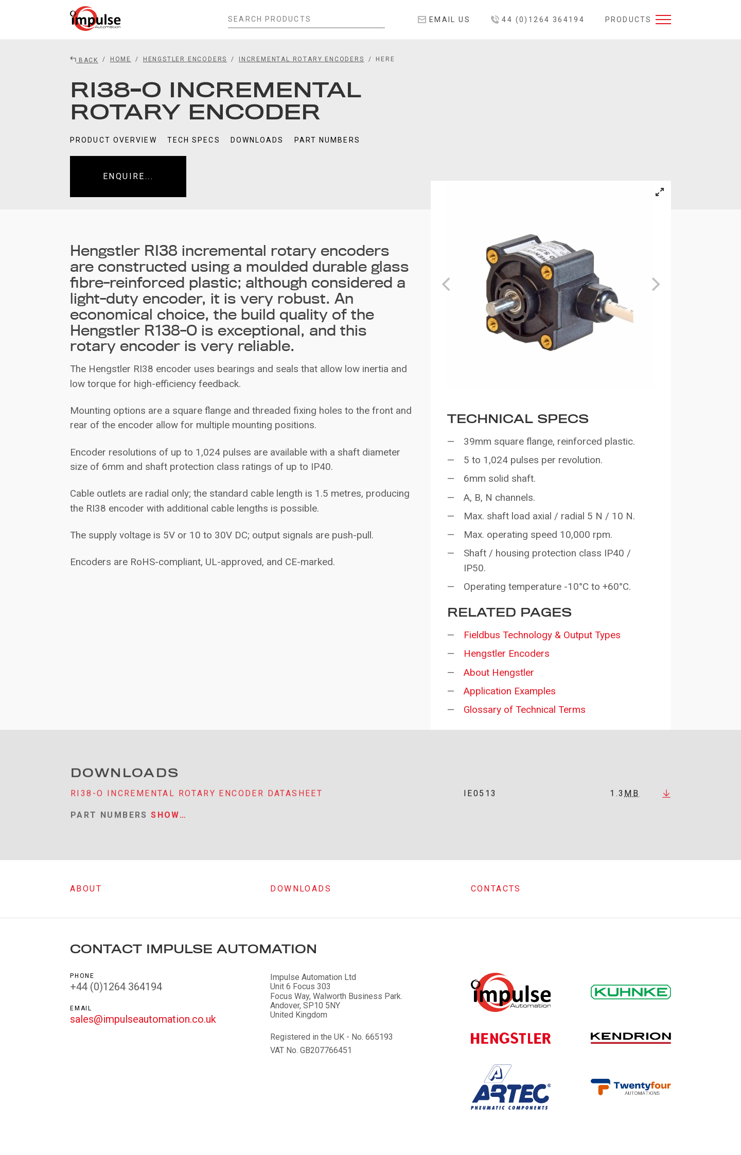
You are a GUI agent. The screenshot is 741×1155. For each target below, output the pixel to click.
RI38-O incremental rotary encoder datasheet (196, 800)
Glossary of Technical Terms (525, 709)
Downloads (257, 140)
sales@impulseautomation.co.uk (143, 1019)
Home (120, 59)
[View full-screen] (660, 192)
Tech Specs (193, 140)
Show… (169, 822)
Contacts (496, 889)
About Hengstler (499, 672)
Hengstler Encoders (185, 59)
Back (84, 60)
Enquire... (128, 176)
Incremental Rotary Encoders (301, 59)
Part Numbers (327, 140)
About (86, 889)
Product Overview (113, 140)
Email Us (444, 19)
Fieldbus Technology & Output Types (542, 635)
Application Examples (510, 691)
